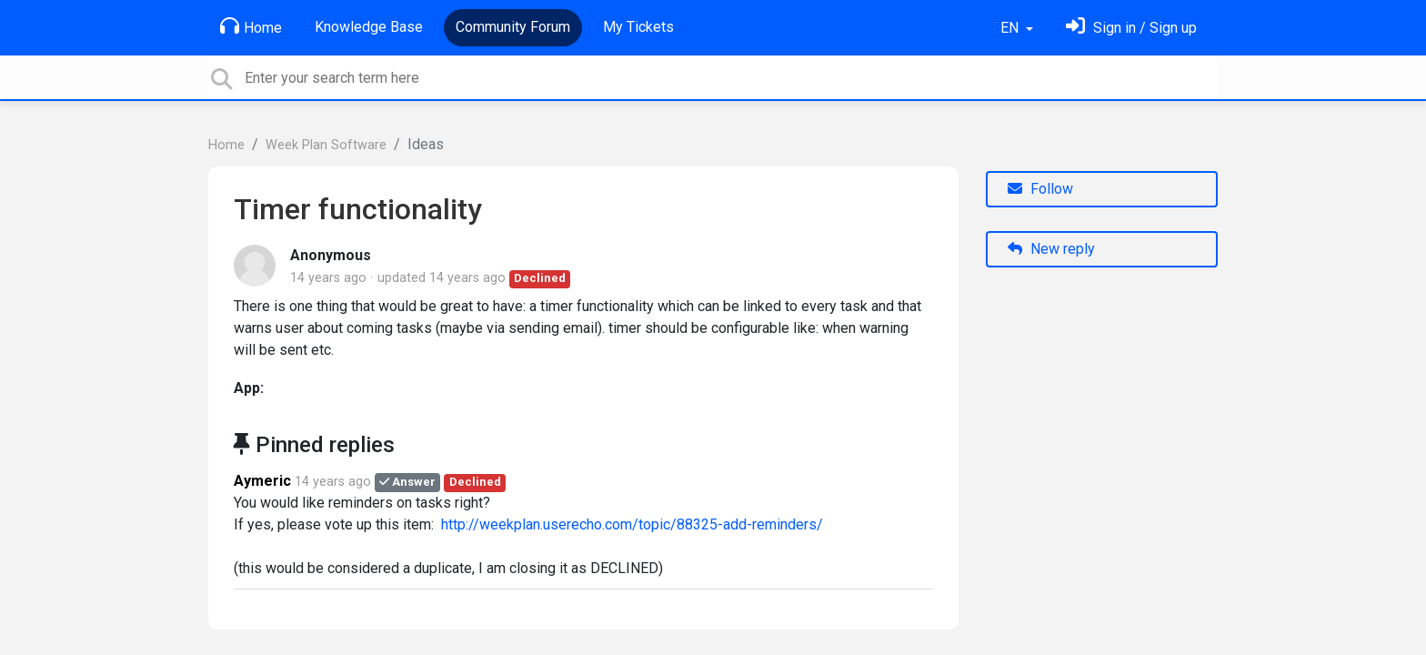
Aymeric (262, 480)
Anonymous (330, 255)
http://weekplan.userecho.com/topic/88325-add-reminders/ (632, 524)
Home (251, 26)
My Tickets (638, 26)
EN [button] (1011, 27)
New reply (1051, 248)
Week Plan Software (326, 145)
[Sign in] (1131, 27)
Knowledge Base (369, 26)
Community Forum (513, 26)
